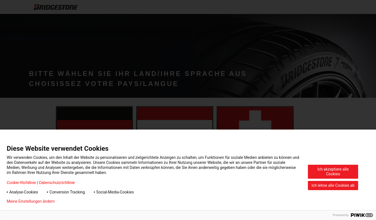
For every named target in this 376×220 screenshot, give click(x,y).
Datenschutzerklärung (83, 201)
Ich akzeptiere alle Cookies (333, 171)
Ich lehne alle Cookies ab (333, 185)
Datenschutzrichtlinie (57, 182)
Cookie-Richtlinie (21, 182)
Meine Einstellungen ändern (31, 201)
